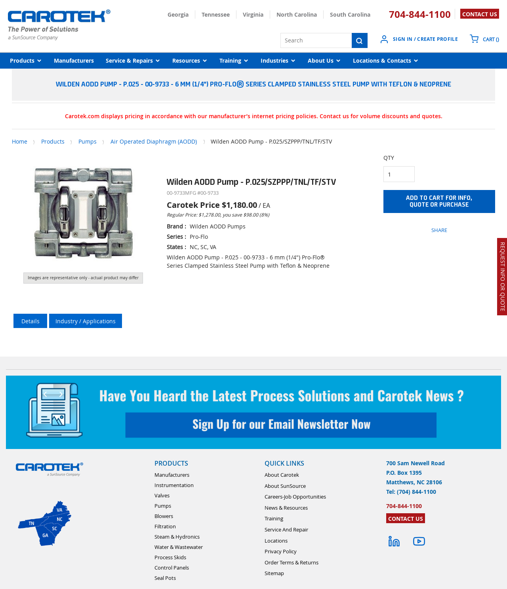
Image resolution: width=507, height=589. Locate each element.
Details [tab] (30, 321)
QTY (388, 157)
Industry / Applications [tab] (85, 321)
